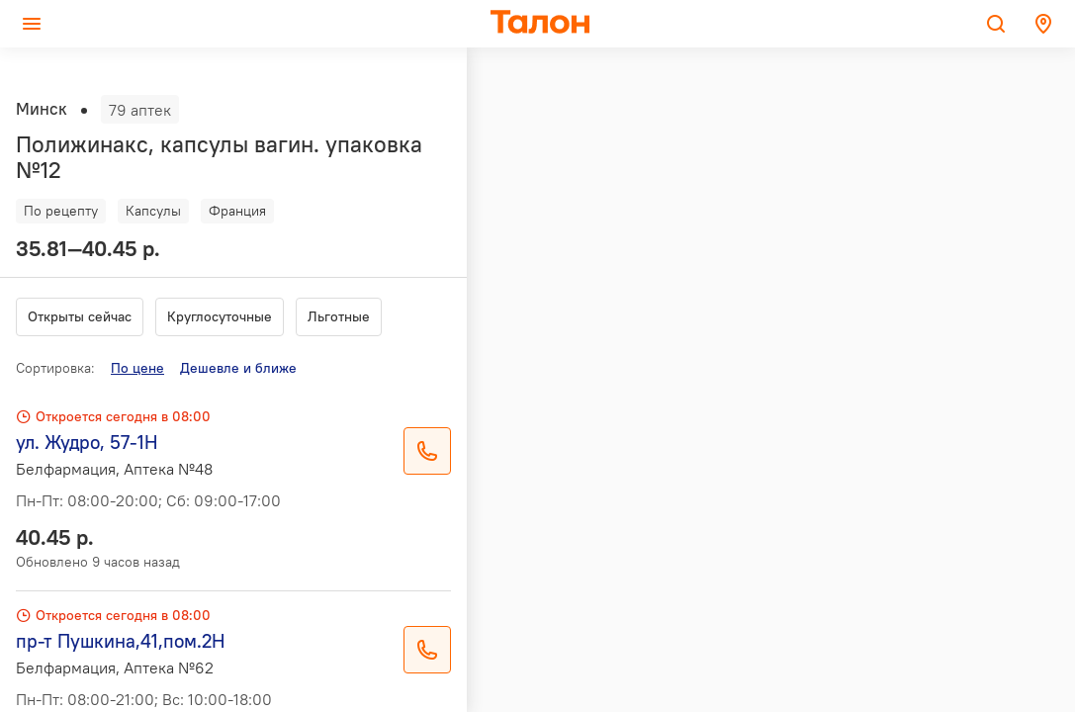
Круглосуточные (219, 316)
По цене (137, 368)
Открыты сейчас (80, 316)
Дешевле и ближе (238, 368)
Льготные (339, 316)
